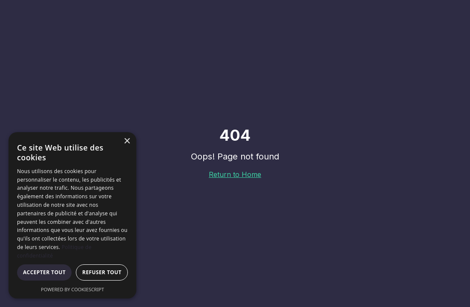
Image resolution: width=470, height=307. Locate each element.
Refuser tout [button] (101, 272)
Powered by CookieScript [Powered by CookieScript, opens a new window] (72, 289)
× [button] (127, 141)
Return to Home (235, 174)
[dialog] (72, 215)
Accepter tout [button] (44, 272)
